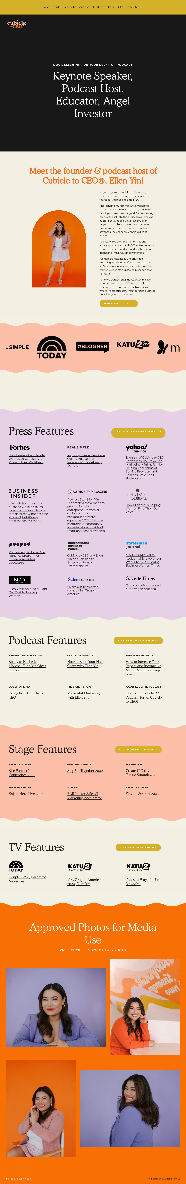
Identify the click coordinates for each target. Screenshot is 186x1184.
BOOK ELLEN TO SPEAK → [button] (119, 303)
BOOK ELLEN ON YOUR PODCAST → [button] (138, 640)
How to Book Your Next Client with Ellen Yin (85, 664)
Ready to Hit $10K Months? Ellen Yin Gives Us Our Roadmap (27, 666)
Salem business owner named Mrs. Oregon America (83, 590)
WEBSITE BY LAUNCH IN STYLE (164, 1179)
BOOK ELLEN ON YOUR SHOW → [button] (138, 847)
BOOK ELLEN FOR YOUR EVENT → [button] (138, 749)
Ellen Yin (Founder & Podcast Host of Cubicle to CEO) (144, 697)
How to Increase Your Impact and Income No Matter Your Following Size (143, 668)
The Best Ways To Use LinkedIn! (142, 882)
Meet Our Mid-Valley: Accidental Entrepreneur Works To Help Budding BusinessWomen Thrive (143, 560)
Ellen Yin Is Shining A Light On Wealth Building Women (28, 592)
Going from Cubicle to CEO (26, 695)
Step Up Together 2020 (85, 771)
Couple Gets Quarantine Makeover (27, 879)
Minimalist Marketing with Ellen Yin (83, 695)
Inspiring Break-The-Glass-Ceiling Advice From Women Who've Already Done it (86, 460)
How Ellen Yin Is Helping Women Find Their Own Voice (143, 508)
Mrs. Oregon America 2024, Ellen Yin (84, 882)
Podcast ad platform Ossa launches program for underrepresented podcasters (27, 557)
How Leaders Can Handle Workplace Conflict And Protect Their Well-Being (27, 458)
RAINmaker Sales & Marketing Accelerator (84, 796)
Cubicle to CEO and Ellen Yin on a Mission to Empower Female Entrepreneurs (85, 561)
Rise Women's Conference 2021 (22, 773)
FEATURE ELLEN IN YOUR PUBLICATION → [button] (138, 432)
